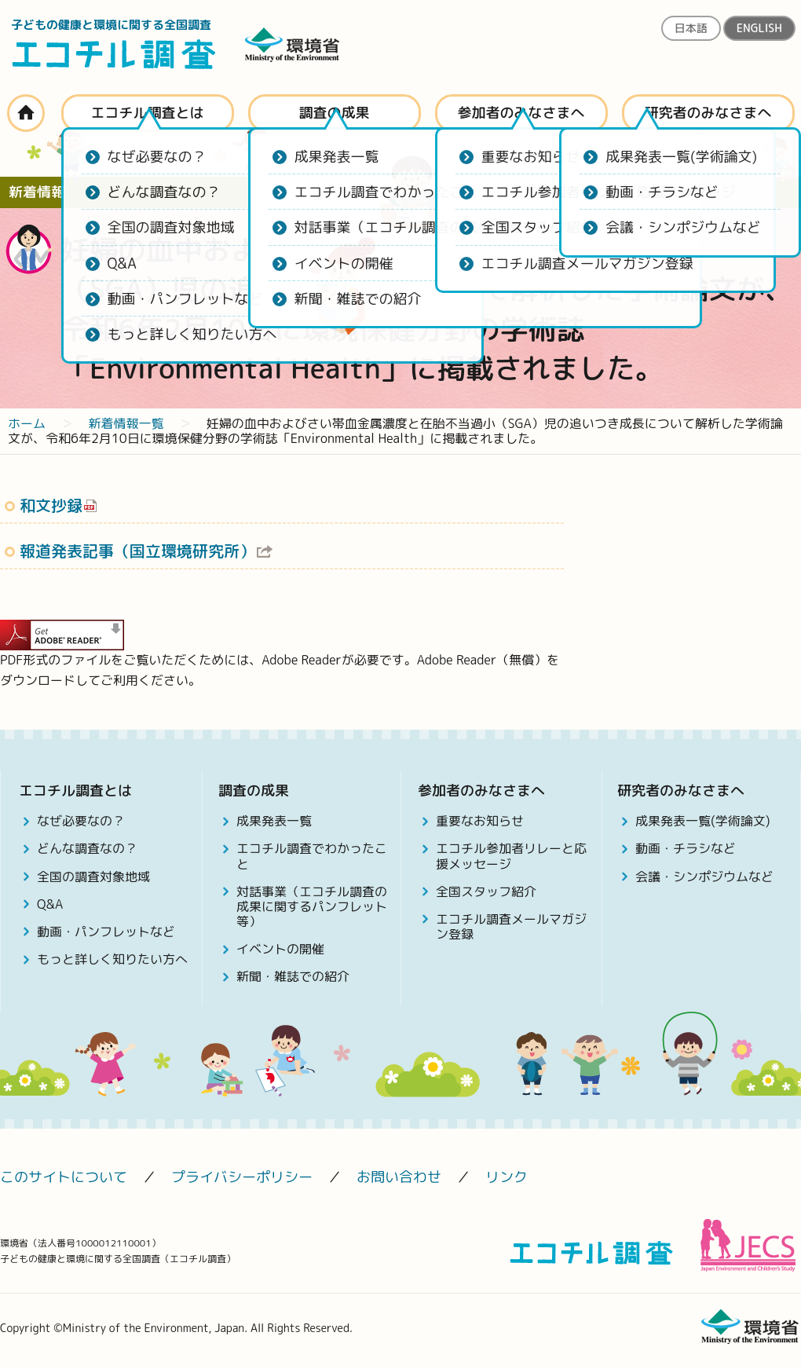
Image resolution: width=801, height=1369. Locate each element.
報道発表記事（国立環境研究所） (137, 551)
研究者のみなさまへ (708, 113)
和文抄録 (51, 505)
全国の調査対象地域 (93, 876)
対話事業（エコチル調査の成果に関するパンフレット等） (311, 906)
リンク (506, 1177)
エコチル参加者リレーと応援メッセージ (511, 856)
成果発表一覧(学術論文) (702, 820)
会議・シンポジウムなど (704, 876)
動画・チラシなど (685, 848)
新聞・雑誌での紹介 (292, 976)
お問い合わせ (399, 1177)
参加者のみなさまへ (521, 113)
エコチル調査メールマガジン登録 (511, 926)
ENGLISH (759, 27)
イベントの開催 (280, 948)
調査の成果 (334, 113)
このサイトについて (63, 1177)
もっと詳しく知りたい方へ (112, 959)
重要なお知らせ (480, 820)
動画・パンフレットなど (106, 931)
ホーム (26, 113)
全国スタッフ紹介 (486, 891)
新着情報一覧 (125, 423)
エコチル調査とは (147, 113)
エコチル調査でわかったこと (311, 856)
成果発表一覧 (274, 820)
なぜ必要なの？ (81, 820)
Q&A (50, 904)
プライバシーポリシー (242, 1177)
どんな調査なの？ (87, 848)
